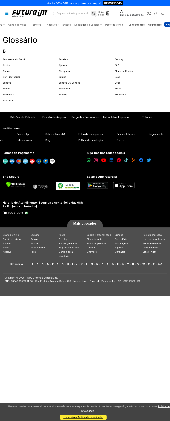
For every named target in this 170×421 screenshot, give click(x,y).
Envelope (64, 239)
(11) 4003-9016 (15, 213)
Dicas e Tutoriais (126, 134)
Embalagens (121, 243)
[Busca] (93, 13)
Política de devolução (90, 140)
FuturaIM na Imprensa (116, 117)
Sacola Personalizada (99, 234)
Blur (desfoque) (11, 76)
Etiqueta (35, 234)
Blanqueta (64, 71)
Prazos (120, 140)
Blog (47, 140)
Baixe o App (23, 134)
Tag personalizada (69, 247)
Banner (35, 243)
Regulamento (156, 134)
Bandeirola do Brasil (14, 59)
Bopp (118, 82)
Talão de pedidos (96, 243)
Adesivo (7, 251)
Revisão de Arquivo (54, 117)
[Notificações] (155, 13)
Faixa (34, 251)
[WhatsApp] (149, 13)
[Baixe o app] (103, 13)
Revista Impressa (152, 234)
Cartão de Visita (12, 239)
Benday (119, 59)
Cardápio (120, 251)
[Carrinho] (162, 13)
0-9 (160, 264)
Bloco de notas (95, 239)
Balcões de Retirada (22, 117)
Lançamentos (150, 247)
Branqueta (8, 94)
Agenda (119, 247)
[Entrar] (132, 13)
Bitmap (6, 71)
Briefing (63, 94)
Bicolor (6, 65)
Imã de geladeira (68, 243)
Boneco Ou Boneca (69, 82)
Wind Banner (38, 247)
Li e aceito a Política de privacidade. (83, 417)
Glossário (20, 40)
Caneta (91, 247)
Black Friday (149, 251)
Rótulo (34, 239)
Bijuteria (63, 65)
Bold (117, 76)
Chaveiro (92, 251)
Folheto (7, 243)
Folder (6, 247)
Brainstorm (65, 88)
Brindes (119, 234)
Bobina (62, 76)
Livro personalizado (154, 239)
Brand (118, 88)
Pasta (62, 234)
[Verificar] (16, 184)
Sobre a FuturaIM (55, 134)
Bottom (6, 88)
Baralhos (63, 59)
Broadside (120, 94)
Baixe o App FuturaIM (102, 176)
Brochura (8, 100)
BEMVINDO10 (113, 3)
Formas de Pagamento (18, 153)
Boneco (7, 82)
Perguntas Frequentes (85, 117)
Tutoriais (147, 117)
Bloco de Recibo (124, 71)
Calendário (121, 239)
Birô (117, 65)
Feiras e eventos (152, 243)
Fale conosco (24, 140)
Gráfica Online (11, 234)
